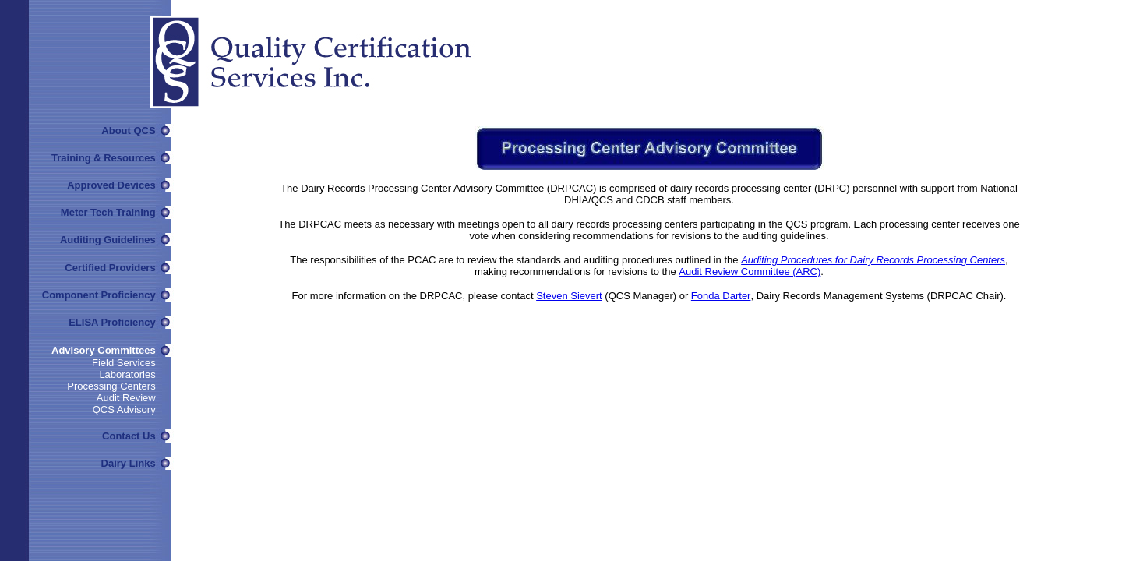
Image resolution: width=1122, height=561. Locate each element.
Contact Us (129, 436)
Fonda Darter (721, 296)
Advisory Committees (103, 350)
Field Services (124, 363)
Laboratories (127, 374)
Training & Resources (103, 158)
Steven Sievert (569, 296)
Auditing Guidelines (108, 239)
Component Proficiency (99, 295)
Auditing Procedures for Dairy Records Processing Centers (873, 260)
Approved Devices (111, 185)
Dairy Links (128, 463)
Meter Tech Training (108, 212)
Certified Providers (110, 267)
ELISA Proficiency (112, 322)
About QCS (128, 130)
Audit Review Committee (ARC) (749, 271)
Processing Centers (111, 386)
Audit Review (126, 398)
